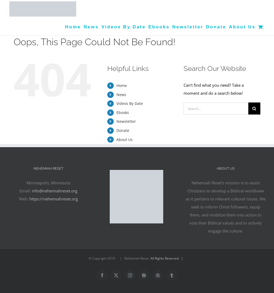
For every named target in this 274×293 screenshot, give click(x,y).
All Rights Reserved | (167, 258)
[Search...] (216, 108)
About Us (124, 139)
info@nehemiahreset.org (54, 190)
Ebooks (122, 112)
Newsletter (126, 121)
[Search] (254, 108)
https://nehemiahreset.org (53, 198)
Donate (122, 130)
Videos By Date (129, 103)
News (121, 94)
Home (121, 85)
